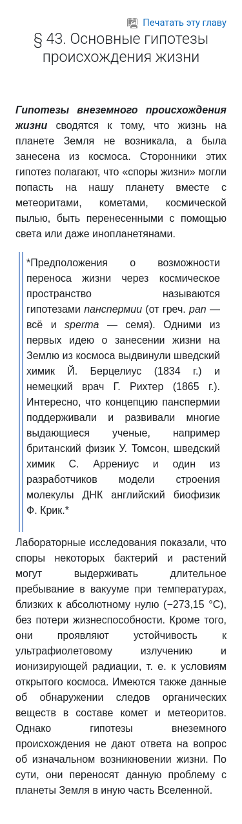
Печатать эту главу (177, 22)
